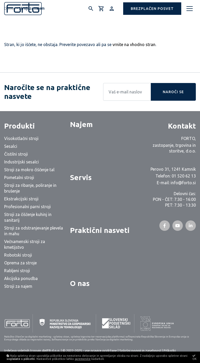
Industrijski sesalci (21, 162)
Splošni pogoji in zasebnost (140, 350)
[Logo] (23, 8)
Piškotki (170, 350)
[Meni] (189, 8)
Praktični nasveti (100, 230)
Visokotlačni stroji (21, 138)
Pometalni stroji (19, 177)
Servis (81, 177)
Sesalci (10, 146)
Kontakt (182, 126)
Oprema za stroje (20, 262)
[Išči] (91, 8)
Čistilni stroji (16, 154)
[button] (152, 8)
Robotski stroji (18, 255)
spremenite (83, 358)
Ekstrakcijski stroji (21, 198)
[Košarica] (101, 8)
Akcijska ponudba (21, 278)
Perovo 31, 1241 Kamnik (173, 169)
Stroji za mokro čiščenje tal (29, 169)
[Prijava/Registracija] (112, 8)
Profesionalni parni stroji (27, 206)
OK (194, 357)
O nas (80, 283)
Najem (81, 124)
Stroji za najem (18, 286)
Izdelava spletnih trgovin (22, 350)
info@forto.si (183, 182)
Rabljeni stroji (17, 270)
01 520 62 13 (184, 176)
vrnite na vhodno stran (134, 44)
